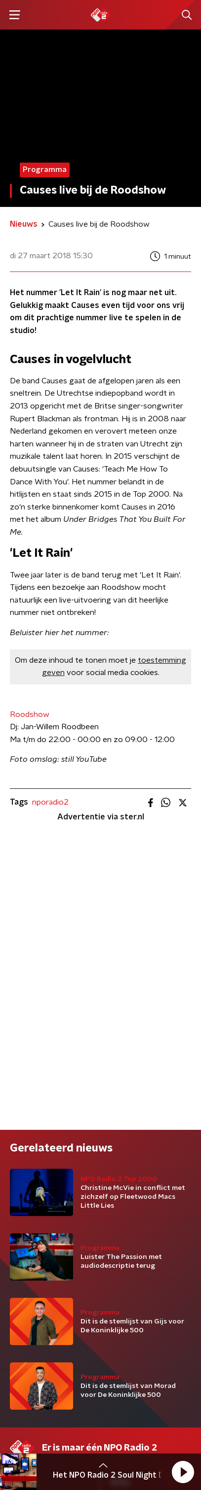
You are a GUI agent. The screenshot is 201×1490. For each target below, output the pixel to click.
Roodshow (29, 714)
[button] (183, 1472)
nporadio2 (50, 802)
